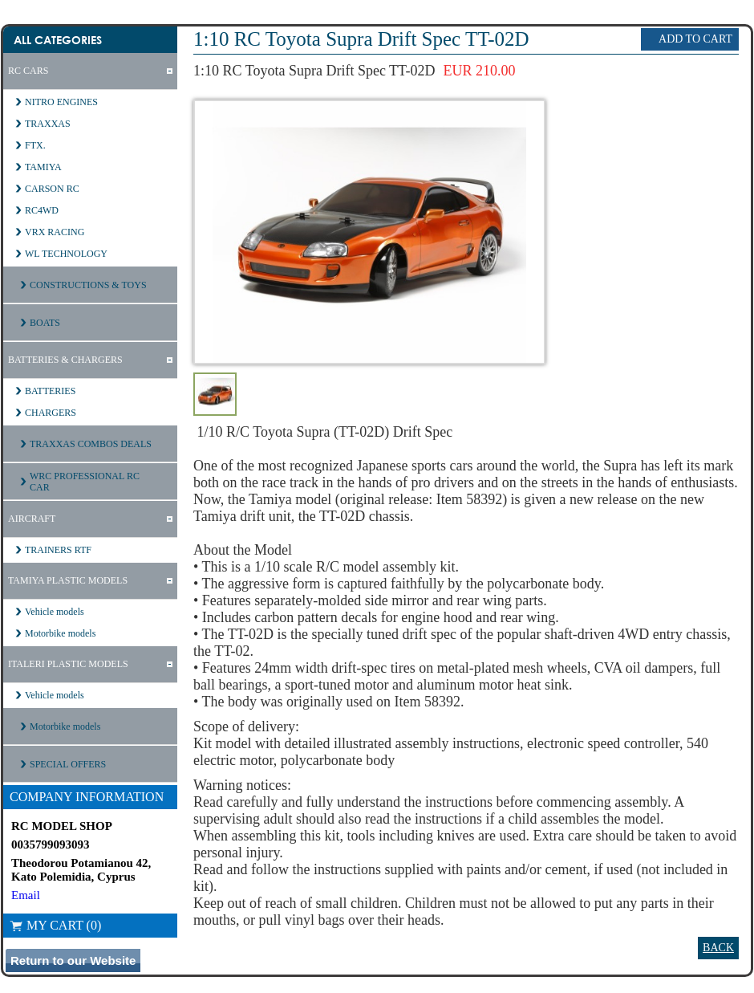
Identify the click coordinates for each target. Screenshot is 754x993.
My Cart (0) (55, 925)
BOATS (45, 322)
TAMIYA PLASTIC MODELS (68, 580)
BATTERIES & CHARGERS (65, 359)
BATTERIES (50, 391)
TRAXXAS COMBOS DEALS (91, 444)
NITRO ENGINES (61, 102)
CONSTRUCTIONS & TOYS (88, 285)
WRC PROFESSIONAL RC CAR (85, 481)
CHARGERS (50, 412)
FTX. (35, 145)
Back (718, 948)
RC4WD (42, 210)
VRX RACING (54, 232)
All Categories (58, 40)
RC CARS (28, 70)
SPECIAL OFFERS (68, 764)
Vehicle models (54, 611)
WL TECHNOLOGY (66, 253)
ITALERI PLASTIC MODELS (68, 663)
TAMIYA (43, 167)
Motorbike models (60, 633)
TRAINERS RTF (58, 550)
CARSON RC (52, 188)
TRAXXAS (48, 123)
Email (25, 895)
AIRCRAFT (31, 518)
